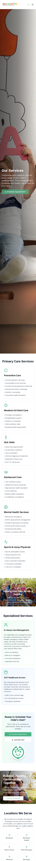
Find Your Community (13, 798)
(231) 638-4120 (18, 740)
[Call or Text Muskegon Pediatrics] (28, 4)
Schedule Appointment (15, 192)
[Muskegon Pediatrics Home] (10, 5)
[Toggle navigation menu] (32, 4)
